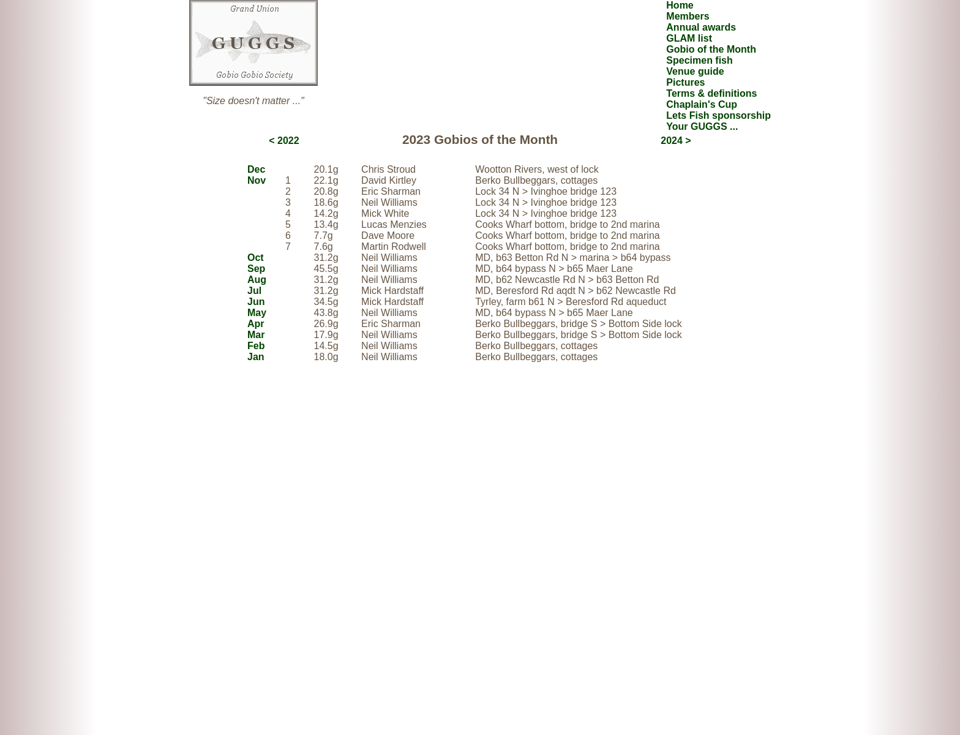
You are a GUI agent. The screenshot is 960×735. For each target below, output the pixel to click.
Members (687, 16)
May (256, 312)
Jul (254, 290)
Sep (256, 268)
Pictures (685, 82)
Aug (256, 279)
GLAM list (689, 38)
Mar (255, 335)
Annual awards (701, 27)
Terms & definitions (711, 93)
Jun (255, 301)
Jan (255, 357)
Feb (255, 346)
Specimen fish (699, 60)
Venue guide (695, 71)
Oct (255, 257)
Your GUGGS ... (702, 126)
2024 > (676, 140)
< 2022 (284, 140)
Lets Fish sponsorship (718, 115)
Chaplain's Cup (701, 104)
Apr (255, 323)
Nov (256, 180)
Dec (256, 169)
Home (679, 5)
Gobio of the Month (711, 49)
